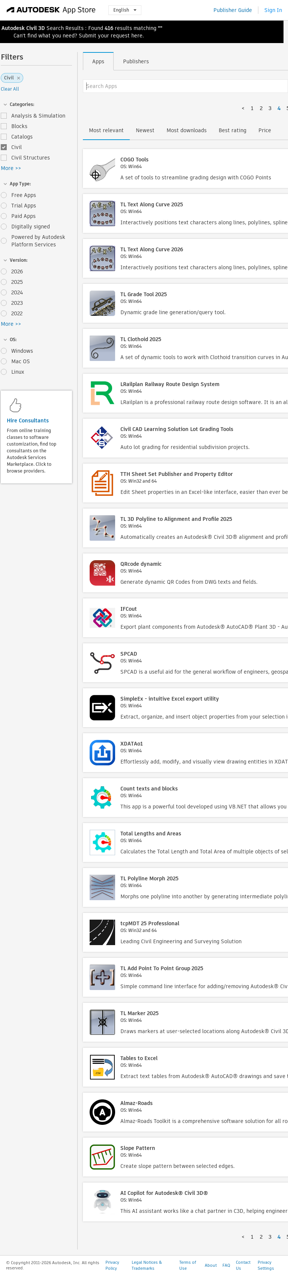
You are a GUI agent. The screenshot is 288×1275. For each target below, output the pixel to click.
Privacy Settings (266, 1265)
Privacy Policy (112, 1265)
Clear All (10, 89)
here (136, 35)
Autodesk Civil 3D (23, 28)
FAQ (226, 1265)
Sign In (273, 10)
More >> (11, 168)
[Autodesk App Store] (51, 10)
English (124, 10)
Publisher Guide (232, 10)
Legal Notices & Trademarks (147, 1265)
